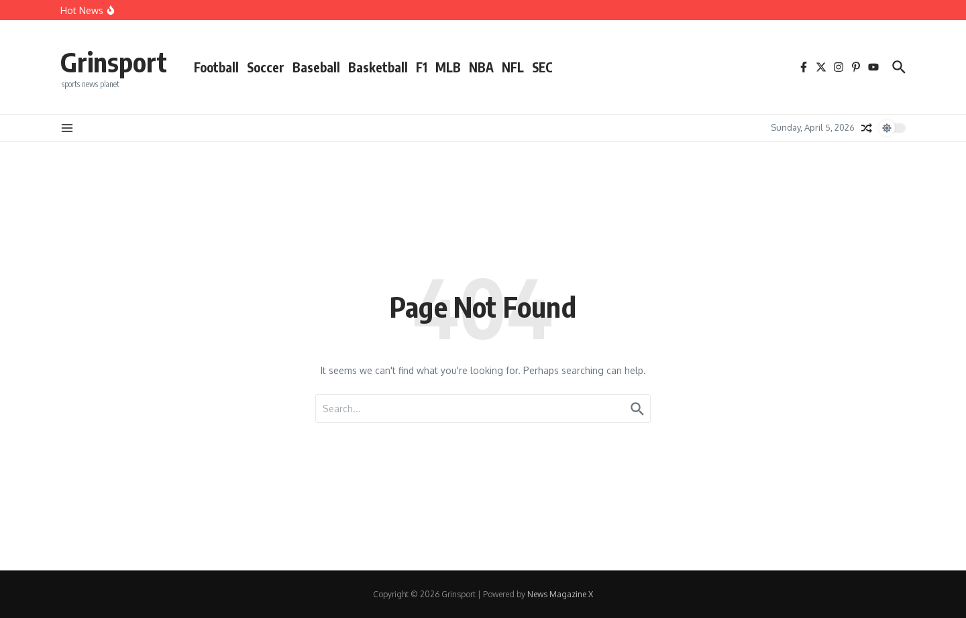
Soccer (265, 67)
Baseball (316, 67)
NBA (481, 67)
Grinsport (113, 61)
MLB (448, 67)
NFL (513, 67)
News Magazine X (560, 594)
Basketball (378, 67)
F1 (421, 67)
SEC (542, 67)
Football (216, 67)
